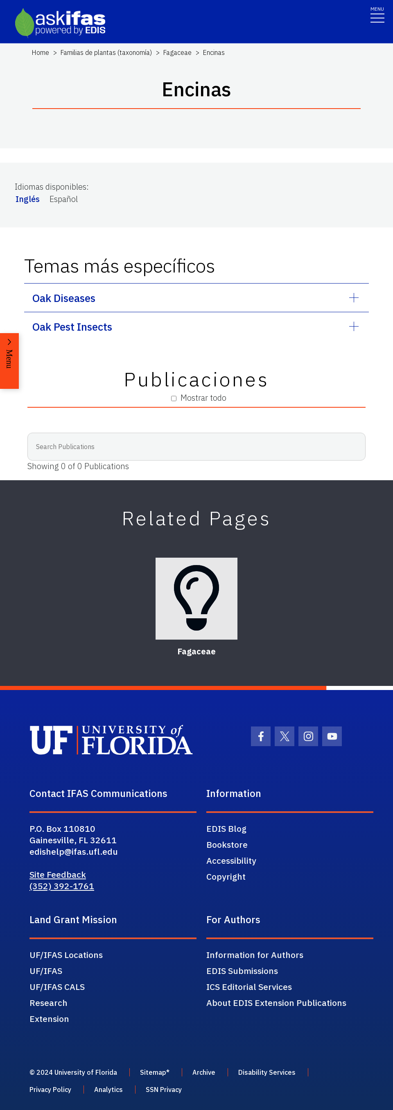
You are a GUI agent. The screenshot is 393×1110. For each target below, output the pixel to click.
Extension (49, 1018)
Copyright (226, 876)
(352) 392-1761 (61, 886)
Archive (203, 1072)
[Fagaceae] (196, 599)
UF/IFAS (45, 970)
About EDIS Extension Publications (276, 1002)
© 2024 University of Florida (73, 1072)
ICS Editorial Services (249, 986)
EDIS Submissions (242, 970)
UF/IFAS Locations (66, 954)
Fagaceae (177, 52)
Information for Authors (254, 954)
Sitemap (153, 1072)
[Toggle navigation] (377, 14)
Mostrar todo (198, 397)
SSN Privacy (164, 1089)
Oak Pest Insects (72, 327)
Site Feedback (57, 874)
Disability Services (267, 1072)
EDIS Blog (226, 828)
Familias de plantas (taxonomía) (106, 52)
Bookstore (227, 844)
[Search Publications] (196, 447)
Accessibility (231, 860)
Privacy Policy (50, 1089)
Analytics (108, 1089)
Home (40, 52)
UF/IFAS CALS (57, 986)
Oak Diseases (63, 298)
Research (48, 1002)
